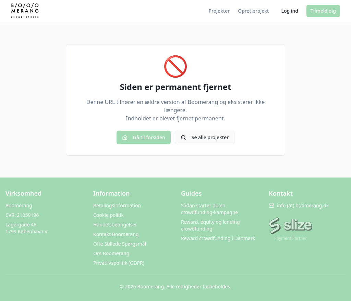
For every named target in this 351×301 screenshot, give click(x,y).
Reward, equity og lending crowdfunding (210, 225)
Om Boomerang (111, 253)
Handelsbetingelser (115, 224)
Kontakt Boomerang (116, 234)
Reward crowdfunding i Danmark (218, 238)
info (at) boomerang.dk (299, 205)
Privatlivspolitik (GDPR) (118, 263)
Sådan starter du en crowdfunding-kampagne (209, 208)
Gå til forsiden (143, 137)
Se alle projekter (205, 137)
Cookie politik (108, 215)
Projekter (219, 11)
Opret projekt (253, 11)
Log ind (289, 11)
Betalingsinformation (117, 205)
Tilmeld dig (323, 11)
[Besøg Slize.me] (290, 226)
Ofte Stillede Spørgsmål (119, 243)
